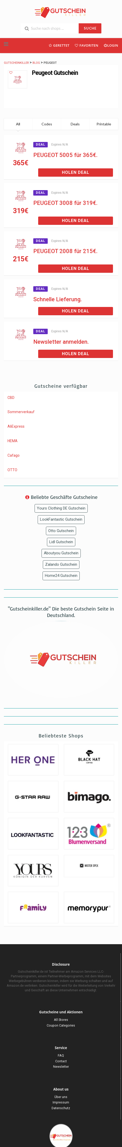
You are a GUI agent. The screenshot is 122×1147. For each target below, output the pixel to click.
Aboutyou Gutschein (61, 553)
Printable (103, 124)
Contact (61, 1061)
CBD (10, 398)
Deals (75, 124)
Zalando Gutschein (61, 564)
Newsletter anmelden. (61, 342)
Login (110, 45)
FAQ (61, 1055)
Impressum (61, 1102)
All (18, 124)
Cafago (13, 455)
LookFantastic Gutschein (61, 519)
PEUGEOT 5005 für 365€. (65, 155)
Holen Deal (75, 172)
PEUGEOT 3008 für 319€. (65, 203)
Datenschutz (61, 1108)
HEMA (12, 441)
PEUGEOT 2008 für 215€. (65, 251)
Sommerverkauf (21, 412)
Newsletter (61, 1067)
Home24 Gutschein (61, 575)
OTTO (12, 470)
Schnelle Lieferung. (57, 299)
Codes (47, 124)
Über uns (60, 1097)
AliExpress (16, 426)
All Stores (61, 1020)
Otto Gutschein (61, 530)
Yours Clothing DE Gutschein (61, 508)
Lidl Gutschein (61, 542)
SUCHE (90, 28)
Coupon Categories (61, 1025)
